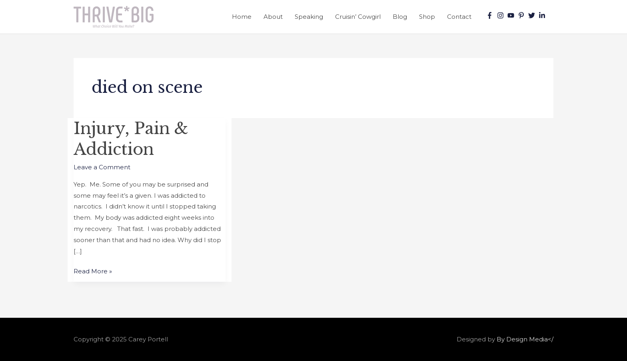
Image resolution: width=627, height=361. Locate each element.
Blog (400, 16)
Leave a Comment (102, 167)
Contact (459, 16)
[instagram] (501, 15)
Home (242, 16)
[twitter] (532, 15)
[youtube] (511, 15)
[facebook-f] (490, 15)
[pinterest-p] (522, 15)
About (273, 16)
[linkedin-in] (543, 15)
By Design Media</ (525, 339)
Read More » (93, 270)
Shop (427, 16)
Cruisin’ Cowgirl (358, 16)
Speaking (309, 16)
